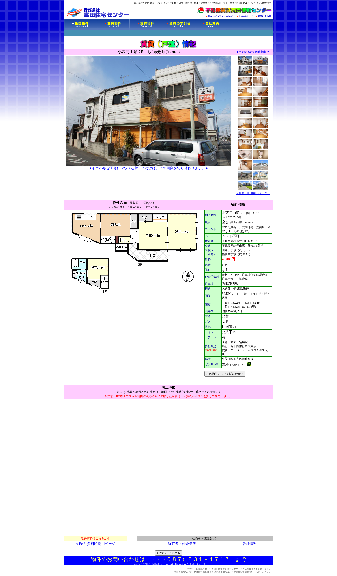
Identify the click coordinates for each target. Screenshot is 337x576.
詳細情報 (250, 544)
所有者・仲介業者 (182, 544)
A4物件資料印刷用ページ (95, 544)
